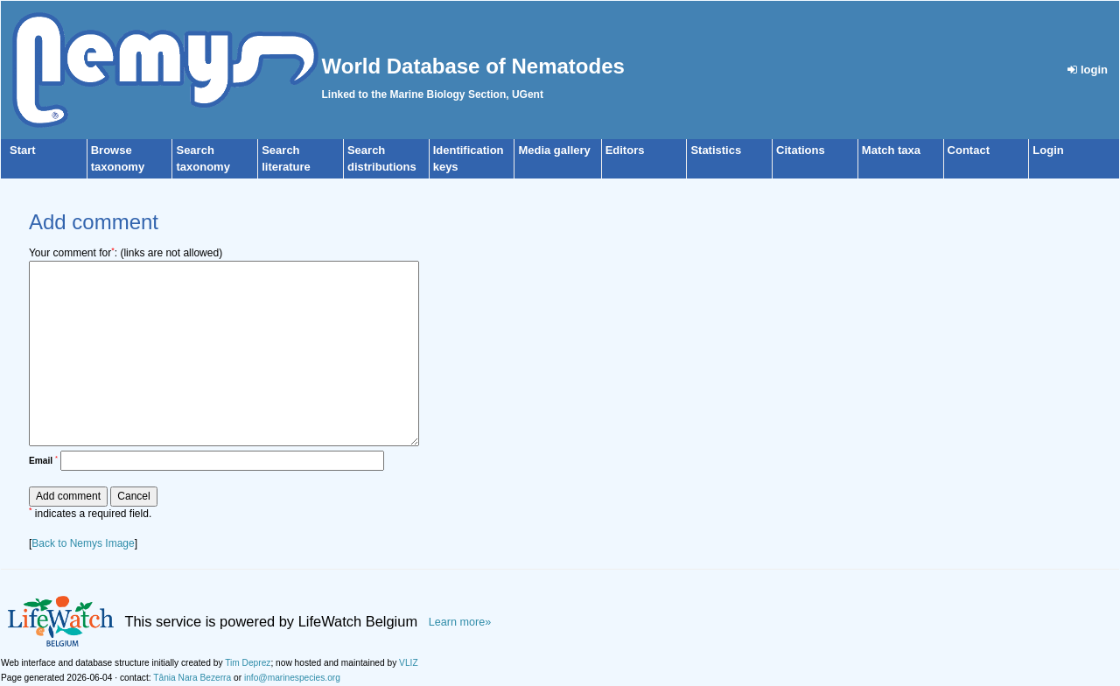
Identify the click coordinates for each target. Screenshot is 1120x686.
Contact (969, 150)
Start (23, 150)
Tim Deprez (247, 663)
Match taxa (891, 150)
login (1088, 69)
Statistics (715, 150)
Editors (625, 150)
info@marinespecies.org (292, 677)
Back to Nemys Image (83, 543)
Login (1047, 150)
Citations (800, 150)
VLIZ (408, 663)
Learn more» (460, 622)
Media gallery (554, 150)
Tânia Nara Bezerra (192, 677)
